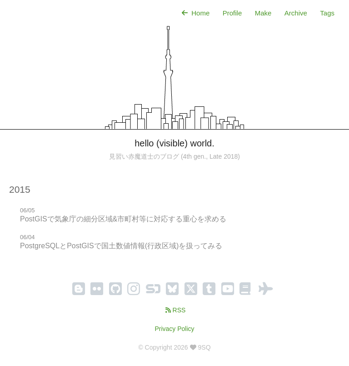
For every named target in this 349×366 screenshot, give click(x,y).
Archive (295, 13)
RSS (175, 310)
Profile (232, 13)
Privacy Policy (174, 328)
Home (194, 13)
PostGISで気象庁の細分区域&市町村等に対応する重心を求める (123, 219)
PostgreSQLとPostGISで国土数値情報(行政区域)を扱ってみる (121, 246)
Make (263, 13)
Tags (327, 13)
